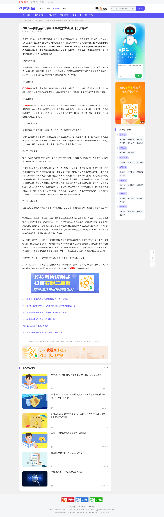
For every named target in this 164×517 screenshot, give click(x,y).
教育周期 (123, 215)
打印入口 (131, 162)
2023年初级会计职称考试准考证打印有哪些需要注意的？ (46, 312)
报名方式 (131, 143)
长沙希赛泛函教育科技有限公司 (65, 512)
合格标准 (131, 185)
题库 (48, 8)
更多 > (106, 367)
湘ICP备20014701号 (95, 512)
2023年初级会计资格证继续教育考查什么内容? (69, 20)
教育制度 (123, 211)
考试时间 (123, 172)
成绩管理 (140, 185)
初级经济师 (39, 15)
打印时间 (123, 162)
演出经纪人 (89, 15)
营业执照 (106, 512)
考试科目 (131, 172)
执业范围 (123, 202)
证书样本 (123, 198)
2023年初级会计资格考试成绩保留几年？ (39, 319)
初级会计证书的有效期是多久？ (35, 326)
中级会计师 (77, 15)
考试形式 (140, 172)
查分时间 (123, 185)
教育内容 (131, 211)
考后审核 (123, 188)
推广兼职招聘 (23, 2)
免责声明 (82, 507)
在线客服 (50, 2)
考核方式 (140, 211)
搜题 (140, 8)
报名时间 (131, 139)
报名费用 (123, 143)
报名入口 (140, 139)
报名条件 (123, 139)
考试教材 (123, 153)
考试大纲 (131, 153)
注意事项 (140, 162)
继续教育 (48, 20)
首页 (41, 8)
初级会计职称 (26, 15)
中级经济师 (52, 15)
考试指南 (56, 8)
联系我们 (91, 507)
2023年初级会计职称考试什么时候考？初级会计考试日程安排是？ (49, 306)
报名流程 (140, 143)
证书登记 (140, 198)
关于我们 (72, 507)
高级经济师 (64, 15)
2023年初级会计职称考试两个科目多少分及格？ (42, 333)
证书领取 (131, 198)
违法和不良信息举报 (37, 2)
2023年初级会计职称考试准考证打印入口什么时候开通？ (46, 299)
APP (64, 8)
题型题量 (123, 175)
